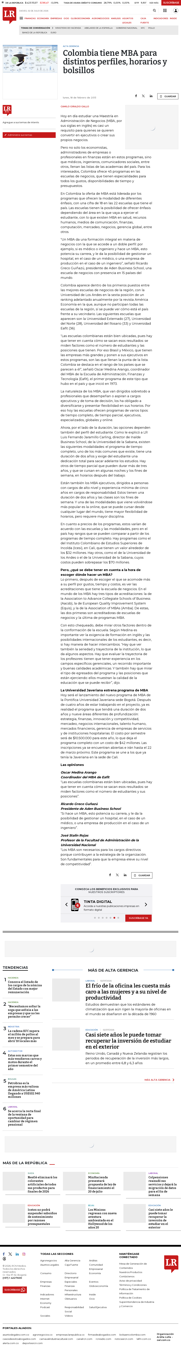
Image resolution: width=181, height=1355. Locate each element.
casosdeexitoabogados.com (19, 1338)
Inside (92, 1294)
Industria (13, 1026)
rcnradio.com (103, 1338)
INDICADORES (161, 18)
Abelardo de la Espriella (98, 28)
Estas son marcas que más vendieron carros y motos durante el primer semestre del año (25, 1062)
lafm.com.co (144, 1338)
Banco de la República (34, 33)
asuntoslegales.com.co (16, 1334)
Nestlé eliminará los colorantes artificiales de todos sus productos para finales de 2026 (42, 1184)
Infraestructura (73, 1294)
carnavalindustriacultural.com (56, 1338)
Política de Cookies (130, 1297)
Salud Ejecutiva (98, 1307)
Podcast (45, 1307)
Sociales (45, 1315)
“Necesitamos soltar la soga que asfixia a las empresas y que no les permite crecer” (24, 1011)
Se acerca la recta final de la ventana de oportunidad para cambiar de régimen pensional (24, 1117)
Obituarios (71, 1298)
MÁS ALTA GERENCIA (157, 1079)
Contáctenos (126, 1276)
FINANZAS (30, 18)
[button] (65, 905)
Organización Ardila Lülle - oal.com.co (165, 1337)
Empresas (46, 1281)
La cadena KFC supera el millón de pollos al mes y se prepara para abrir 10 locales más (24, 1036)
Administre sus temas (18, 134)
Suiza (31, 1173)
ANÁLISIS (116, 18)
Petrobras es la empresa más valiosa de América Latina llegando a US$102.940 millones (24, 1090)
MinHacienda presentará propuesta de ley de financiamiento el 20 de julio (102, 1184)
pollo (151, 28)
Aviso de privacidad (130, 1280)
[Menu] (22, 18)
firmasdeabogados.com (102, 1334)
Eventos (93, 1281)
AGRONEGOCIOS (100, 18)
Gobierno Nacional (126, 28)
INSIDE (173, 18)
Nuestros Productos (130, 1272)
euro (53, 33)
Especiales (71, 1281)
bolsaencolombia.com (132, 1334)
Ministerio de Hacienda (68, 28)
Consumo (45, 1273)
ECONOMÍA (43, 18)
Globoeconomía (98, 1286)
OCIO (66, 18)
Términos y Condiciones (133, 1284)
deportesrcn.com (32, 1343)
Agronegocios (48, 1260)
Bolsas (12, 1079)
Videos (69, 1315)
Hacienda (13, 978)
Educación (34, 1205)
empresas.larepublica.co (70, 1334)
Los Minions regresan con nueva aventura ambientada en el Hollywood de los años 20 (102, 1218)
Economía (94, 1173)
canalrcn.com (84, 1338)
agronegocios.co (42, 1334)
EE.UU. (91, 1205)
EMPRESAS (56, 18)
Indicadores (47, 1294)
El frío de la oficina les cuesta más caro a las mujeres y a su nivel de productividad (128, 992)
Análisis (93, 1260)
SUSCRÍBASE (171, 2)
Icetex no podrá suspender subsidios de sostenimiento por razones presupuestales (42, 1217)
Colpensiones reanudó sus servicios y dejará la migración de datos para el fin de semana (162, 1186)
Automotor (15, 1051)
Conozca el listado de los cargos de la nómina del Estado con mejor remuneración (25, 987)
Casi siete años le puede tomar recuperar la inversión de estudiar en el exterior (128, 1041)
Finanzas (45, 1286)
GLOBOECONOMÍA (80, 18)
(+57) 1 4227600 (12, 1277)
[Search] (154, 10)
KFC (143, 28)
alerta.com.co (11, 1343)
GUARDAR (168, 96)
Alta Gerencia (72, 1260)
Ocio (92, 1298)
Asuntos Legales (49, 1264)
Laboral (12, 1107)
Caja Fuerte (71, 1264)
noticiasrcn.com (124, 1338)
